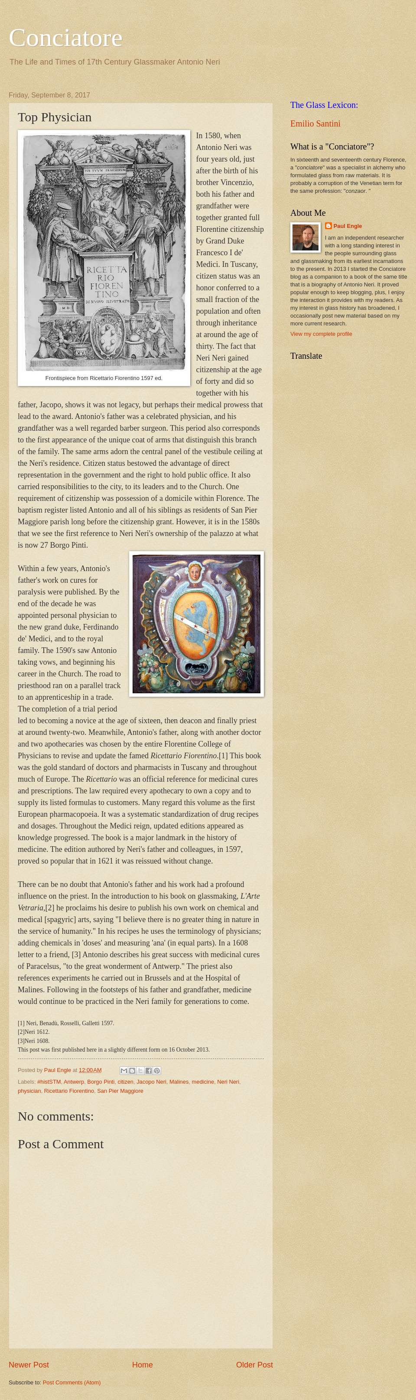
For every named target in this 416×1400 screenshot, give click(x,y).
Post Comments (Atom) (72, 1382)
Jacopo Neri (151, 1081)
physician (29, 1091)
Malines (178, 1081)
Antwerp (74, 1081)
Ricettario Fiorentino (69, 1091)
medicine (203, 1081)
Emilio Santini (315, 123)
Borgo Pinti (100, 1081)
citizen (125, 1081)
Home (142, 1365)
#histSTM (49, 1081)
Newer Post (29, 1365)
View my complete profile (321, 334)
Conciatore (66, 37)
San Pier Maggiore (120, 1091)
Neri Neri (228, 1081)
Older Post (254, 1365)
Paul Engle (348, 226)
